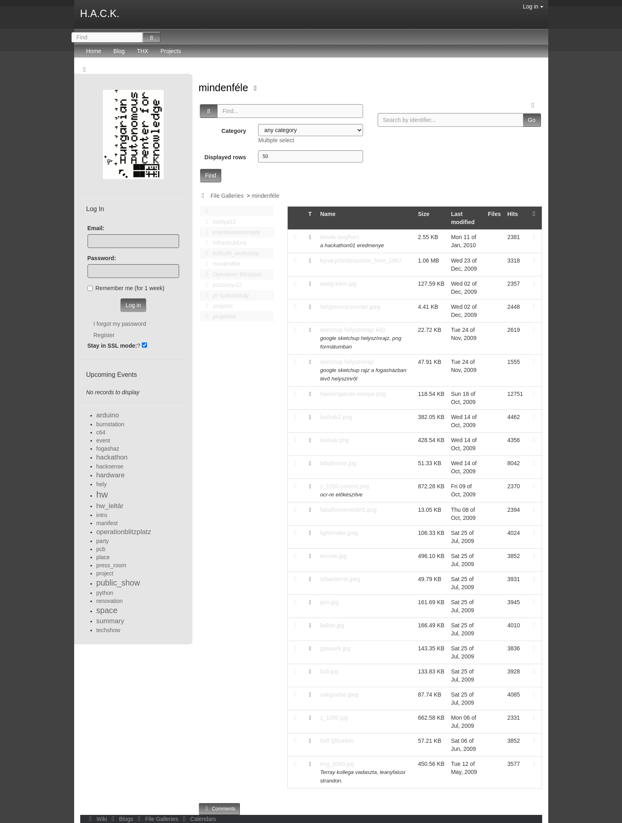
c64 (101, 432)
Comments (219, 809)
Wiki (97, 819)
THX (142, 51)
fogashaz (108, 448)
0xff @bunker (337, 740)
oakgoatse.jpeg (339, 694)
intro (101, 515)
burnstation (110, 424)
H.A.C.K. (100, 13)
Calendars (198, 819)
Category (234, 131)
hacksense (110, 466)
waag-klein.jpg (338, 283)
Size (424, 214)
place (103, 557)
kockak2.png (336, 417)
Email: (96, 228)
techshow (108, 630)
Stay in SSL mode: (112, 345)
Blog (119, 51)
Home (93, 51)
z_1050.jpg (334, 717)
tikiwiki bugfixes (339, 237)
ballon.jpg (332, 625)
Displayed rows (225, 157)
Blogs (122, 819)
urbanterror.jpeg (340, 579)
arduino (107, 415)
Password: (102, 258)
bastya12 (218, 221)
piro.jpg (329, 602)
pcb (101, 549)
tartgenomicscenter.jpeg (350, 307)
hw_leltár (110, 506)
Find (210, 175)
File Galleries (227, 195)
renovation (109, 601)
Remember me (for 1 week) (126, 288)
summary (110, 621)
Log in (533, 6)
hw (102, 495)
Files (494, 214)
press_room (111, 565)
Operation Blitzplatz (231, 274)
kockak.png (334, 440)
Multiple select (276, 140)
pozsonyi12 (221, 285)
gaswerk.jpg (335, 648)
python (104, 593)
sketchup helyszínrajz (347, 362)
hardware (110, 475)
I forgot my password (120, 324)
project (104, 573)
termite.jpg (333, 556)
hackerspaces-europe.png (353, 394)
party (102, 541)
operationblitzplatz (123, 532)
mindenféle (225, 87)
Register (104, 335)
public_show (118, 582)
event (103, 440)
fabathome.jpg (338, 463)
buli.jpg (329, 671)
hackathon (112, 457)
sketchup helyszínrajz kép (352, 330)
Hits (512, 214)
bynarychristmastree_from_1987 (361, 260)
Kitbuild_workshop (230, 253)
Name (328, 214)
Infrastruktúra (223, 242)
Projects (170, 51)
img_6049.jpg (337, 764)
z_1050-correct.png (344, 486)
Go (532, 120)
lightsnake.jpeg (339, 533)
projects (217, 306)
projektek (218, 316)
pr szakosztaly (225, 295)
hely (101, 484)
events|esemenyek (230, 232)
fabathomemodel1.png (348, 510)
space (107, 610)
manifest (107, 523)
